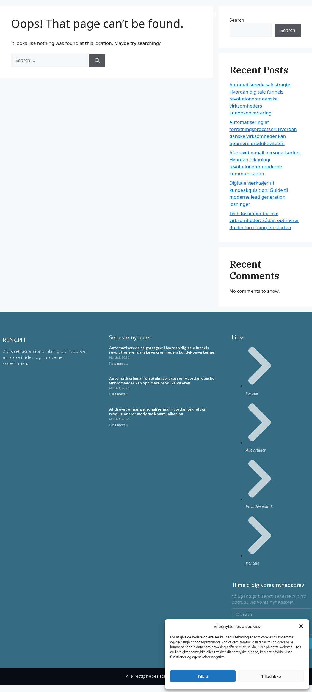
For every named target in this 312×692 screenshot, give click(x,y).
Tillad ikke (271, 676)
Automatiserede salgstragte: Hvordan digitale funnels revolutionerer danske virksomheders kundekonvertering (261, 98)
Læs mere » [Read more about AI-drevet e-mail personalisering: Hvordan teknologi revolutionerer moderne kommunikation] (118, 425)
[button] (301, 626)
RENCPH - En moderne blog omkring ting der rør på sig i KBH (114, 13)
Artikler (290, 13)
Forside (269, 13)
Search (287, 30)
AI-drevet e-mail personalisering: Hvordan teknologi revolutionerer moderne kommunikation (157, 411)
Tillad (203, 676)
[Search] (97, 60)
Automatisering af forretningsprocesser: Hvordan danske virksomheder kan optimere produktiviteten (161, 380)
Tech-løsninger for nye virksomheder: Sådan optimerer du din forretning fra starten (264, 220)
